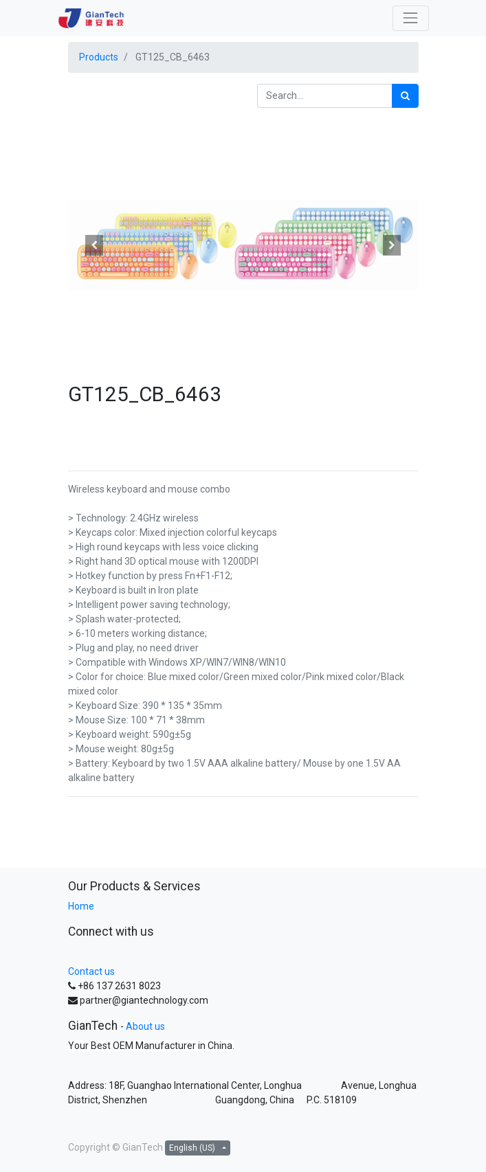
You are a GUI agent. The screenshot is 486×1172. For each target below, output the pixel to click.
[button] (94, 245)
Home (81, 906)
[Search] (405, 96)
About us (145, 1026)
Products (98, 57)
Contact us (91, 971)
